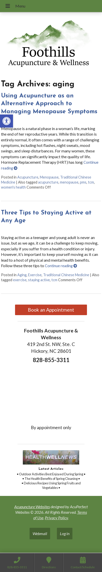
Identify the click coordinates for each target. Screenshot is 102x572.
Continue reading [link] (61, 266)
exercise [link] (20, 280)
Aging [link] (22, 275)
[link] (6, 121)
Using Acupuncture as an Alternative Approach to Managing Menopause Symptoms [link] (49, 104)
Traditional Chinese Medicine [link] (66, 275)
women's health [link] (13, 187)
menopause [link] (69, 182)
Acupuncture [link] (27, 177)
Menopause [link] (49, 177)
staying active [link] (39, 280)
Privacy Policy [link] (56, 517)
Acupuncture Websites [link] (32, 506)
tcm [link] (91, 182)
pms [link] (83, 182)
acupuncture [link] (48, 182)
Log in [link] (64, 533)
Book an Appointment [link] (51, 310)
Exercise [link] (35, 275)
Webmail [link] (40, 533)
